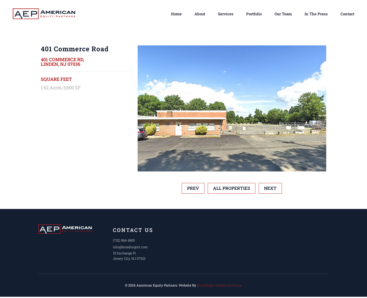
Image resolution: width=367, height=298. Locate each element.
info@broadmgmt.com (130, 247)
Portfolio (254, 13)
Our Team (283, 13)
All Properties (231, 188)
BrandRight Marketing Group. (219, 285)
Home (176, 13)
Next (270, 188)
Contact (347, 13)
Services (225, 13)
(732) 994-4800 (124, 240)
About (199, 13)
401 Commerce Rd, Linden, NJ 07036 (62, 61)
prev (193, 188)
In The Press (316, 13)
